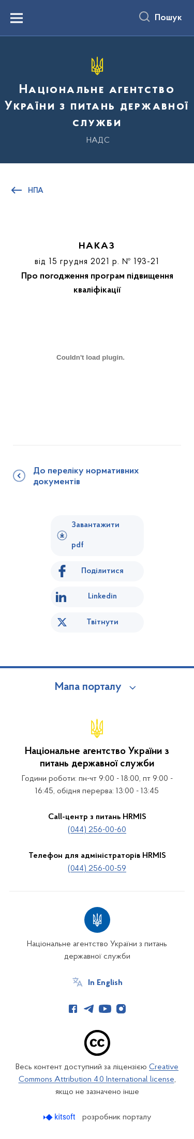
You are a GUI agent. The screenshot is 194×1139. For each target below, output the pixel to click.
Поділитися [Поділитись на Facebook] (102, 571)
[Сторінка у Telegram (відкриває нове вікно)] (89, 1009)
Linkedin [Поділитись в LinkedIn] (102, 596)
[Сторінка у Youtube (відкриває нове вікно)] (105, 1009)
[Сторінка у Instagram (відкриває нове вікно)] (121, 1009)
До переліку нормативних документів (86, 477)
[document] (90, 393)
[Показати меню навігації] (16, 18)
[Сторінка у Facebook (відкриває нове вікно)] (73, 1009)
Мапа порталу (88, 687)
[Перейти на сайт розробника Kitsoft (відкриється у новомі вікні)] (60, 1117)
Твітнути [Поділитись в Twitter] (102, 622)
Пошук (168, 18)
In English (105, 983)
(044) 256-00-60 (97, 830)
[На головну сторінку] (97, 98)
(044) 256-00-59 (97, 869)
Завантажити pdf (95, 535)
